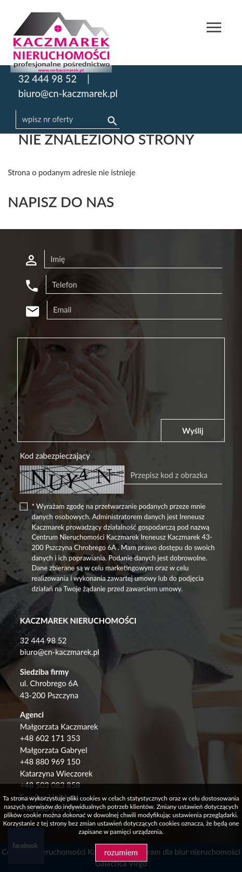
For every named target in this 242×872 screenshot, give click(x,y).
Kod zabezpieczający (55, 455)
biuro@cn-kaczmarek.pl (68, 93)
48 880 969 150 (52, 761)
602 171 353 (57, 738)
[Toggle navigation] (214, 29)
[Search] (68, 119)
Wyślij (192, 430)
